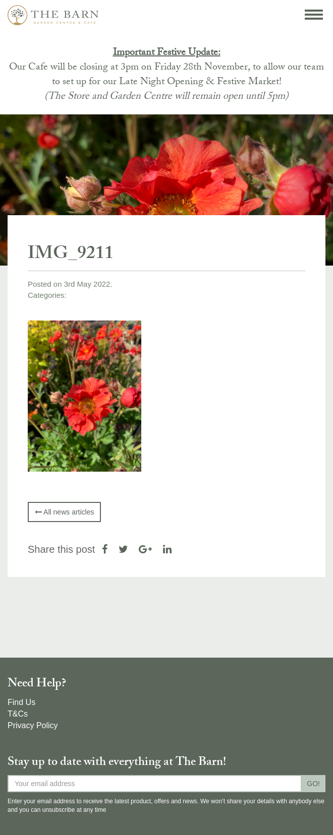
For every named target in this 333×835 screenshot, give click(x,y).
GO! (313, 784)
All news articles (64, 512)
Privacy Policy (33, 725)
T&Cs (18, 714)
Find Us (21, 702)
